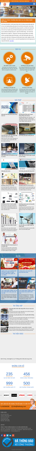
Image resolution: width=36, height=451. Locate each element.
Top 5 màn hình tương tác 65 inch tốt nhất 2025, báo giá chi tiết (9, 292)
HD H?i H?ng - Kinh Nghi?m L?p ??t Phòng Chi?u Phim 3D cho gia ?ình (16, 358)
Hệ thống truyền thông (27, 87)
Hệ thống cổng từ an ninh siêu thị (26, 185)
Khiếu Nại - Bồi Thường (5, 420)
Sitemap (27, 1)
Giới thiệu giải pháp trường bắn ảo (26, 135)
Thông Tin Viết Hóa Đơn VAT (6, 415)
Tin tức (18, 256)
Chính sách (4, 412)
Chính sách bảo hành (5, 414)
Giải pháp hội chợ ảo (5, 171)
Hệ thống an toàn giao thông (27, 65)
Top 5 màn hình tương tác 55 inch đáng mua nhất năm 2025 (27, 292)
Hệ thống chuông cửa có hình (7, 185)
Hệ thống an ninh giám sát (9, 87)
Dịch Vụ (18, 49)
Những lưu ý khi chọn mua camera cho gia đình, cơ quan (21, 321)
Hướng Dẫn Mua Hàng (5, 419)
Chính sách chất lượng (5, 416)
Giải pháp (18, 100)
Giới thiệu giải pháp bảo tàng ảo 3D (26, 171)
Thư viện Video (18, 333)
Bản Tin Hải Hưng (15, 1)
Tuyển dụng (21, 1)
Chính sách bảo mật (4, 418)
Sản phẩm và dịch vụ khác (9, 65)
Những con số (18, 365)
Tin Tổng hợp (17, 306)
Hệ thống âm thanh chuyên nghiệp (8, 204)
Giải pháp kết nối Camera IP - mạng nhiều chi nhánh (20, 327)
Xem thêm (12, 40)
